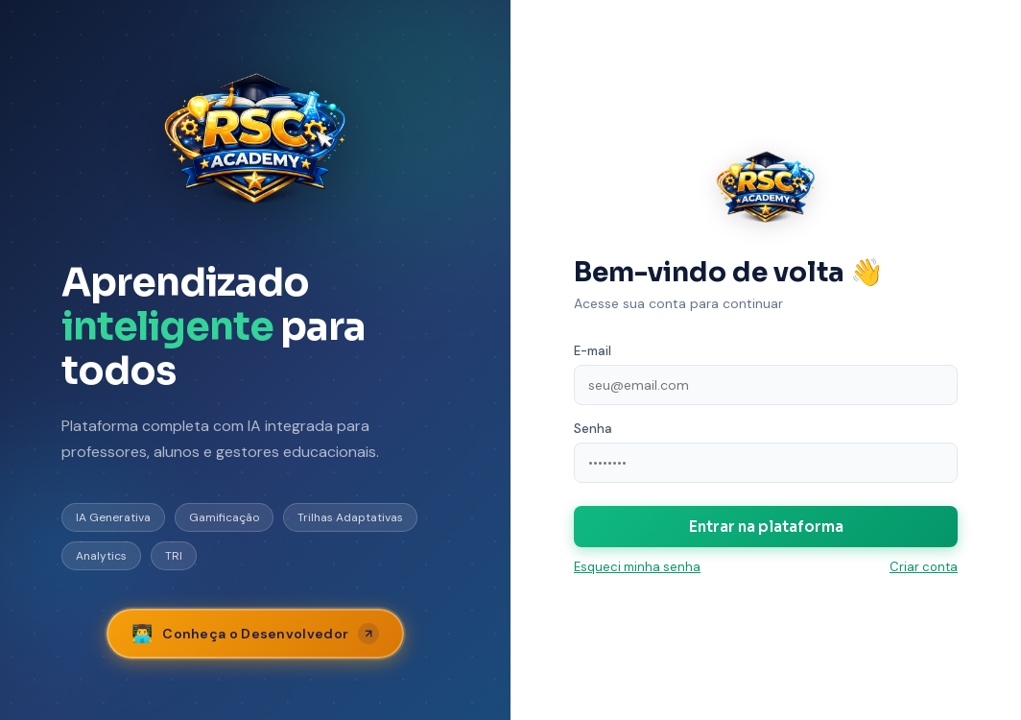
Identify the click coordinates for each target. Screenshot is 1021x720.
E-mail (592, 351)
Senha (593, 428)
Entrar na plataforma (766, 526)
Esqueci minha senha (637, 567)
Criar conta (924, 567)
